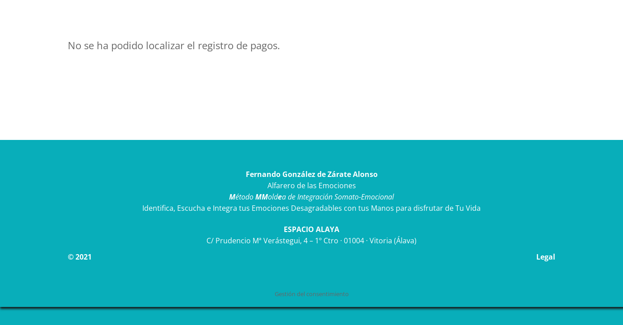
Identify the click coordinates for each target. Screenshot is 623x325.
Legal (545, 257)
